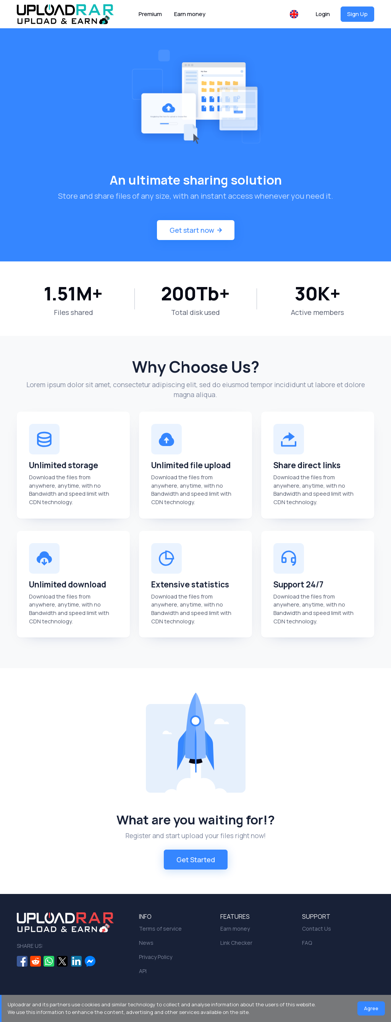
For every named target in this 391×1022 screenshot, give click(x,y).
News (146, 942)
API (143, 971)
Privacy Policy (155, 956)
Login (323, 14)
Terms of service (160, 928)
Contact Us (316, 928)
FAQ (307, 942)
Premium (150, 14)
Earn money (189, 14)
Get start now (196, 230)
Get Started (195, 859)
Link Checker (236, 942)
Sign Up (357, 14)
